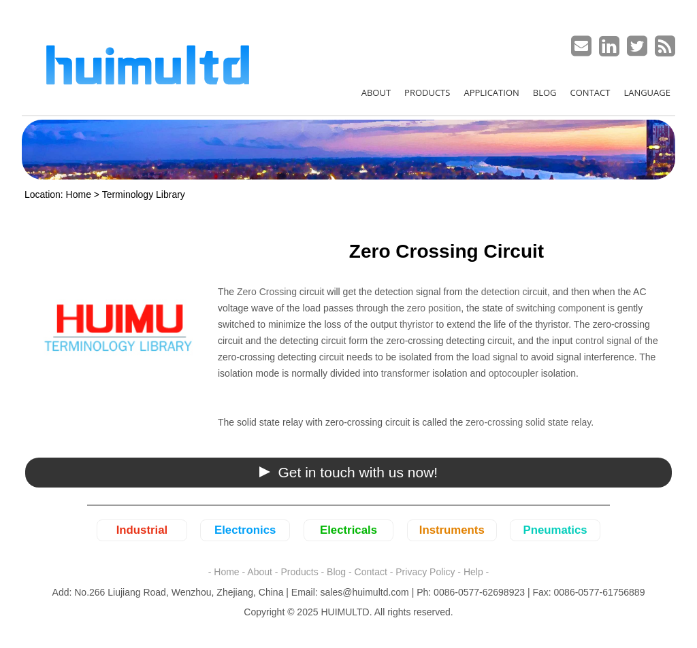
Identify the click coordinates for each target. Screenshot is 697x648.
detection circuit (514, 291)
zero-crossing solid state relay (528, 422)
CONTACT (590, 92)
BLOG (545, 92)
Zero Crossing (267, 291)
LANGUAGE (646, 92)
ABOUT (376, 92)
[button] (348, 472)
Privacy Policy (425, 571)
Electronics (245, 530)
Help (473, 571)
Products (299, 571)
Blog (336, 571)
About (259, 571)
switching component (560, 308)
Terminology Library (143, 194)
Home (78, 194)
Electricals (348, 530)
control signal (603, 340)
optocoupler (513, 373)
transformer (403, 373)
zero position (434, 308)
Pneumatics (555, 530)
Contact (371, 571)
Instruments (452, 530)
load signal (495, 357)
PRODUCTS (427, 92)
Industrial (142, 530)
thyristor (417, 324)
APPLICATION (491, 92)
